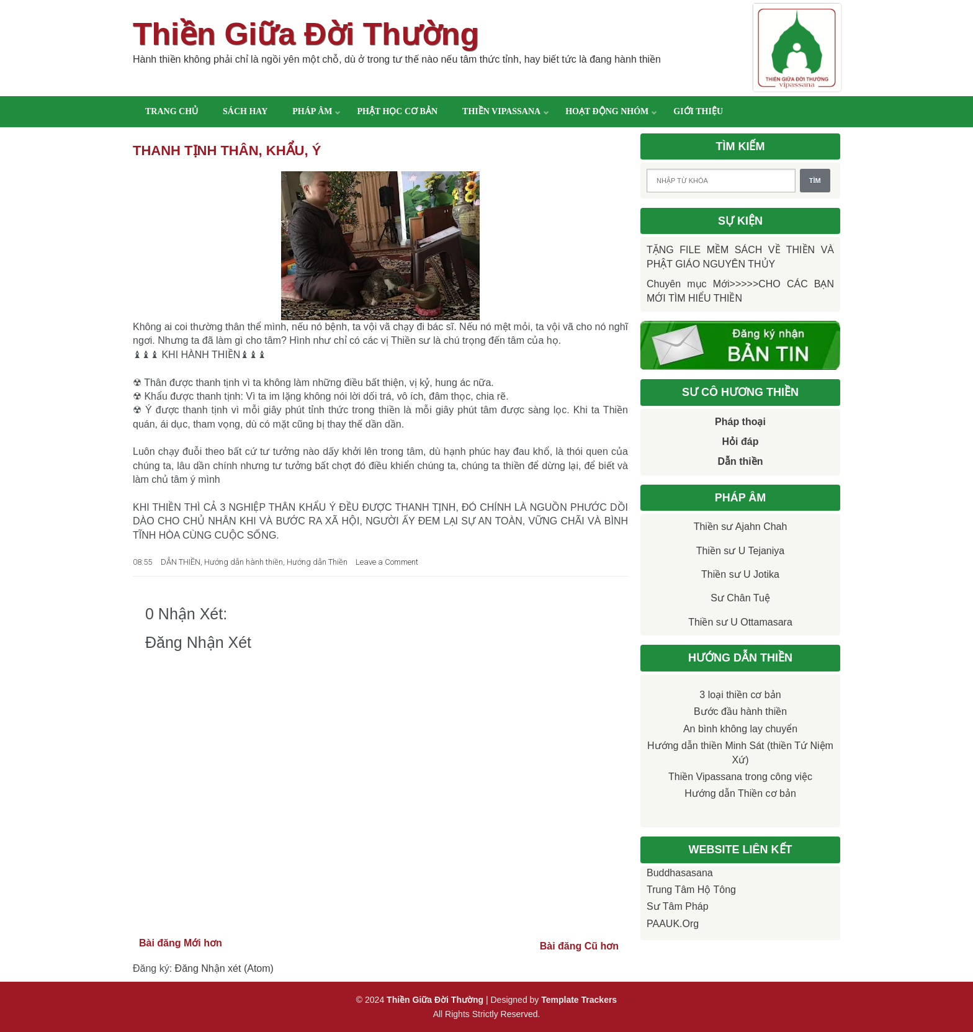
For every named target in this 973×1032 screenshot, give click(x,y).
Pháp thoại (740, 421)
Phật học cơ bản (397, 111)
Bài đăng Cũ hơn (579, 946)
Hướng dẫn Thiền (317, 562)
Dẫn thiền (740, 461)
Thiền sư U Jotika (740, 574)
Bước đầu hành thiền (740, 711)
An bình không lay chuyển (740, 729)
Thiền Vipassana (501, 111)
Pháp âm (312, 111)
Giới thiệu (698, 111)
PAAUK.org (673, 923)
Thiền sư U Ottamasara (740, 622)
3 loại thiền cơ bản (740, 694)
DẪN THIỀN (180, 562)
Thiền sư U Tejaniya (740, 550)
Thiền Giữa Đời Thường (306, 34)
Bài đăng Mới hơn (180, 943)
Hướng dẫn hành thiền (243, 562)
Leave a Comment (387, 562)
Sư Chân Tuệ (740, 598)
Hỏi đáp (740, 441)
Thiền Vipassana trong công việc (740, 776)
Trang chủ (171, 111)
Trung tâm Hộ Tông (691, 889)
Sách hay (245, 111)
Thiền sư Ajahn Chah (740, 526)
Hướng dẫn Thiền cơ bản (740, 793)
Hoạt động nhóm (606, 111)
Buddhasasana (680, 873)
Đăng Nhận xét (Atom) (224, 968)
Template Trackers (579, 1000)
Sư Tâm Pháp (678, 906)
